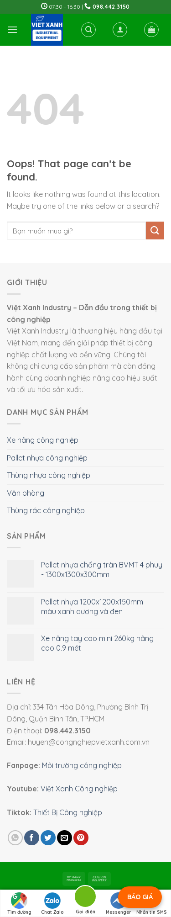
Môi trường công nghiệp (82, 765)
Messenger (118, 903)
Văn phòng (25, 493)
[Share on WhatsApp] (15, 837)
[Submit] (155, 230)
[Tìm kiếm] (88, 29)
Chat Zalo (52, 903)
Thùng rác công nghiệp (46, 510)
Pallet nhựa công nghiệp (47, 457)
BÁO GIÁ (140, 897)
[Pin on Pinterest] (80, 837)
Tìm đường (19, 903)
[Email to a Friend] (64, 837)
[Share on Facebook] (31, 837)
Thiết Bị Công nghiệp (67, 812)
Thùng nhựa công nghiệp (48, 475)
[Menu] (12, 29)
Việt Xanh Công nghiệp (79, 788)
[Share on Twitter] (48, 837)
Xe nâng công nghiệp (42, 440)
